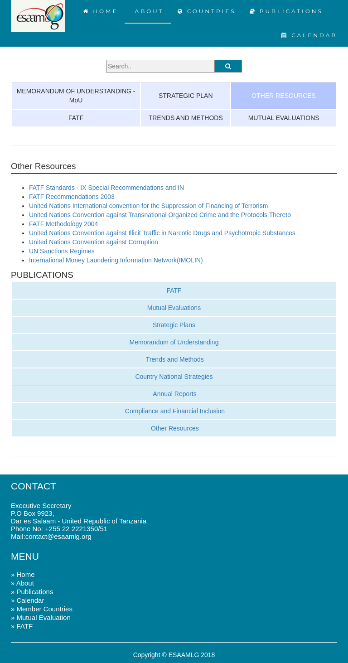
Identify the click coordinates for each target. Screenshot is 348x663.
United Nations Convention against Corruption (93, 242)
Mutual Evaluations (174, 307)
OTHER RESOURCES (283, 95)
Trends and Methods (174, 359)
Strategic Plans (174, 325)
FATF (75, 117)
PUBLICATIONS (286, 11)
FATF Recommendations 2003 (72, 196)
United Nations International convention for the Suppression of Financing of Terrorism (148, 205)
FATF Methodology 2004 (63, 223)
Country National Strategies (174, 376)
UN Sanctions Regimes (62, 251)
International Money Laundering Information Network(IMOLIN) (116, 260)
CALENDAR (309, 35)
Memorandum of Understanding (174, 342)
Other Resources (174, 428)
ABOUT (147, 11)
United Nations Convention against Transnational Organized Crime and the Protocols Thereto (160, 214)
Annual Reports (174, 393)
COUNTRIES (207, 11)
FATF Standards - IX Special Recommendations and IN (106, 187)
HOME (100, 11)
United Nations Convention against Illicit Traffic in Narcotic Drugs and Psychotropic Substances (162, 233)
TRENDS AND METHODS (186, 117)
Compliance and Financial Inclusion (174, 411)
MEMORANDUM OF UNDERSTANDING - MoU (76, 95)
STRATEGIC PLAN (186, 95)
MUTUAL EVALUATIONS (283, 117)
